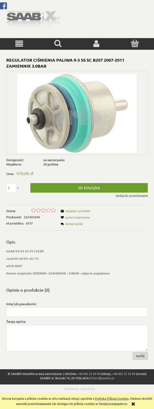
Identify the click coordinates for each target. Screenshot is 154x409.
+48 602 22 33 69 (123, 374)
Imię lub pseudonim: (21, 304)
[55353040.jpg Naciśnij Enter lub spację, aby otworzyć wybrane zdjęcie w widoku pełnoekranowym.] (77, 113)
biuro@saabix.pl (102, 378)
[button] (19, 43)
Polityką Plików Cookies (112, 398)
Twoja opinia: (16, 321)
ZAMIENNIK (32, 217)
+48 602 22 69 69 (88, 374)
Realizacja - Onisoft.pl (79, 389)
